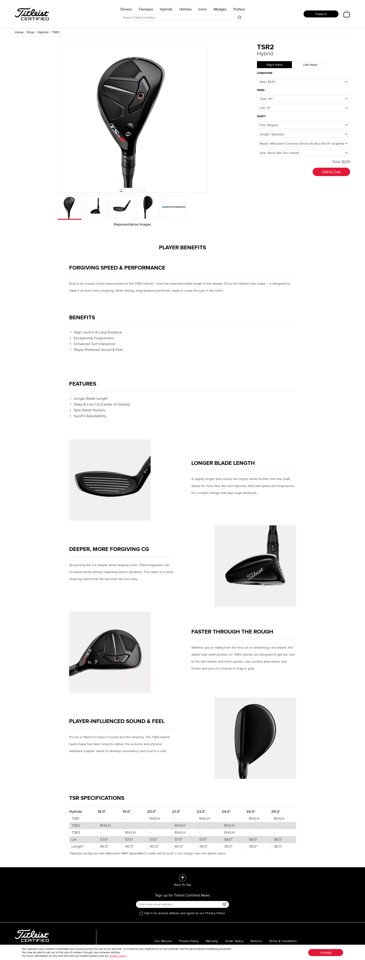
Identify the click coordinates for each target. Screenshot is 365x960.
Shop (30, 32)
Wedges (219, 9)
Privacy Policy (189, 941)
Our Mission (163, 941)
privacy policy (118, 956)
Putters (239, 9)
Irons (202, 9)
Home (19, 32)
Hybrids (166, 9)
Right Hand (275, 65)
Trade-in (321, 14)
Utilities (185, 9)
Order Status (234, 941)
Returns (256, 941)
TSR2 (56, 32)
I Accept (325, 952)
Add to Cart (331, 172)
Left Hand (310, 65)
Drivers (126, 9)
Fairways (146, 9)
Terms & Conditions (283, 941)
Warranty (212, 941)
